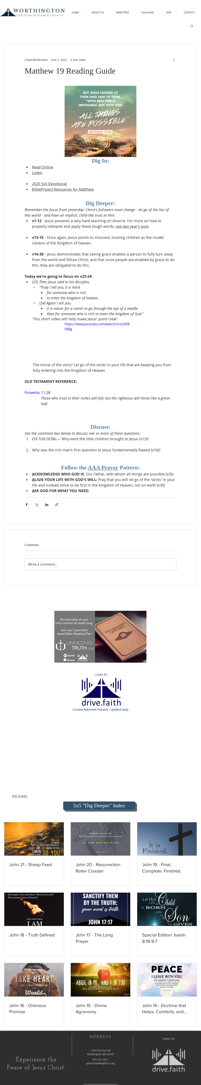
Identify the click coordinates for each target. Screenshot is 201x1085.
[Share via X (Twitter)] (37, 504)
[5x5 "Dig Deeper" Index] (99, 806)
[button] (97, 12)
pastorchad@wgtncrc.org (100, 1063)
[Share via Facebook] (27, 504)
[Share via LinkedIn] (47, 504)
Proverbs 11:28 (37, 392)
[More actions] (173, 59)
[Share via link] (57, 504)
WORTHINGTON (39, 11)
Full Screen (19, 796)
